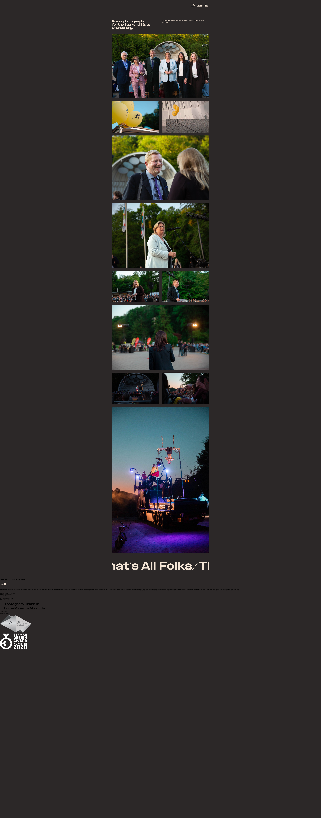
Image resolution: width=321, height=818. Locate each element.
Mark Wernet (8, 595)
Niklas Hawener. (11, 593)
